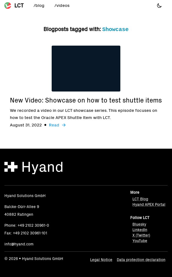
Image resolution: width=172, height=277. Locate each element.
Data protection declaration (141, 259)
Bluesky (139, 224)
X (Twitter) (141, 235)
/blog (39, 5)
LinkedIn (139, 230)
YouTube (139, 241)
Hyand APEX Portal (148, 204)
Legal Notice (101, 259)
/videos (62, 5)
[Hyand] (33, 168)
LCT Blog (140, 199)
